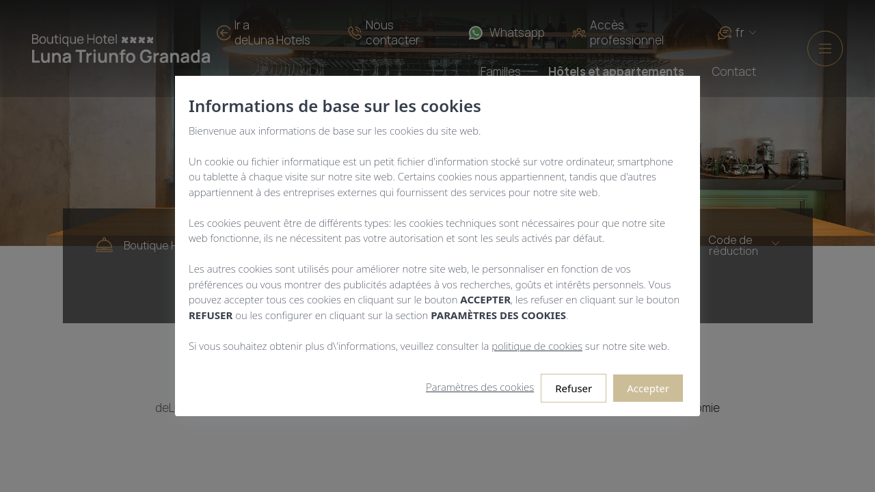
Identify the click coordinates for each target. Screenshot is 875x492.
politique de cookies (537, 346)
